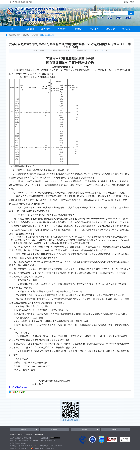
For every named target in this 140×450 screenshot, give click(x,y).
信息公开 (126, 29)
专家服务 (94, 29)
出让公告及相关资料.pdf (19, 387)
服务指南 (45, 29)
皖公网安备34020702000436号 (44, 448)
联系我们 (13, 434)
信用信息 (78, 29)
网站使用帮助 (39, 434)
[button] (126, 2)
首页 (13, 29)
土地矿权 (35, 35)
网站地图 (21, 434)
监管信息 (61, 29)
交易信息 (29, 29)
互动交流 (110, 29)
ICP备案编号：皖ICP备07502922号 (51, 446)
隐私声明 (29, 434)
